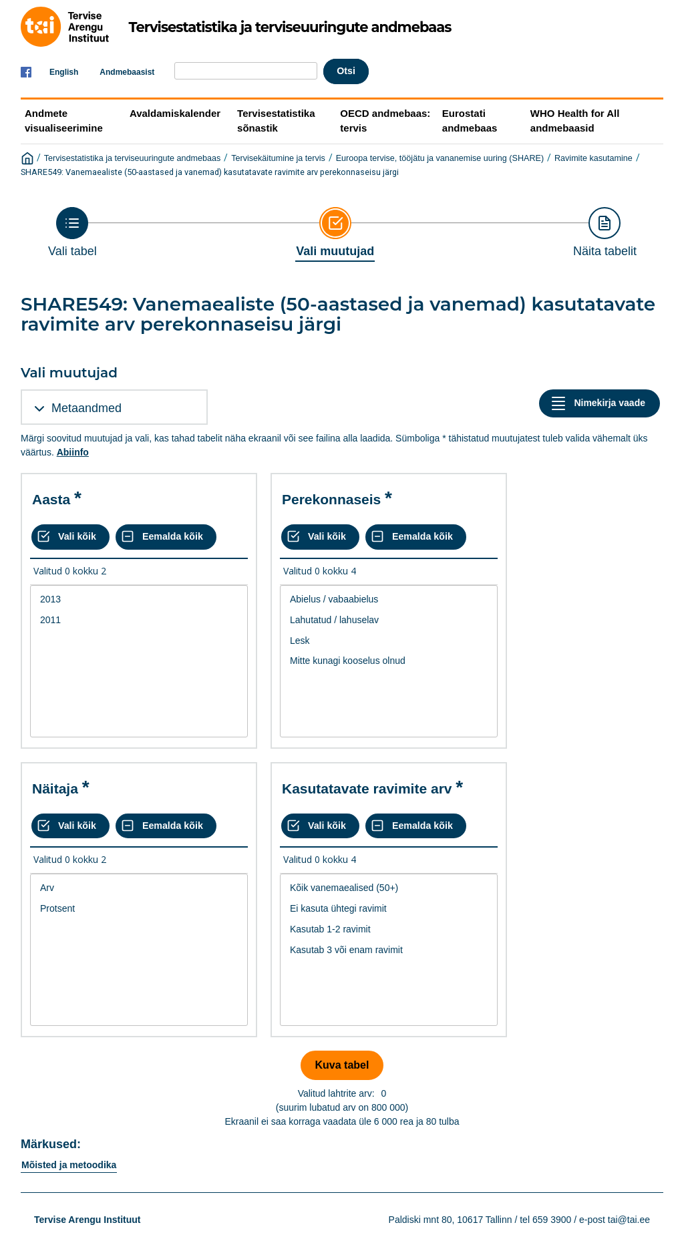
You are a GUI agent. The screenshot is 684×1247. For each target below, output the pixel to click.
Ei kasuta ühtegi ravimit (389, 908)
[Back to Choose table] (72, 232)
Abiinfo (73, 452)
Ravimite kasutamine (593, 158)
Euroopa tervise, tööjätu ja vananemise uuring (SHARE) (440, 158)
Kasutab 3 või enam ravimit (389, 950)
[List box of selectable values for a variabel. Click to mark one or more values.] (139, 661)
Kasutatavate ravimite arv (367, 788)
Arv (139, 888)
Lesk (389, 641)
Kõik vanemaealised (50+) (389, 888)
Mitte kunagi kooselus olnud (389, 661)
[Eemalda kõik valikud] (166, 537)
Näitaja (55, 788)
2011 (139, 620)
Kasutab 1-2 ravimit (389, 929)
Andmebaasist (127, 72)
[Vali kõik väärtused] (70, 537)
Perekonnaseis (331, 499)
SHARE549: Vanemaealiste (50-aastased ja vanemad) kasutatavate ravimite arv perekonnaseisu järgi (210, 172)
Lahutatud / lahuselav (389, 620)
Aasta (51, 499)
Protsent (139, 908)
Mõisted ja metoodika (68, 1165)
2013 (139, 599)
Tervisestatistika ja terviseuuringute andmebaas (132, 158)
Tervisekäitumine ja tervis (278, 158)
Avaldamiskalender (175, 113)
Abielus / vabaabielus (389, 599)
